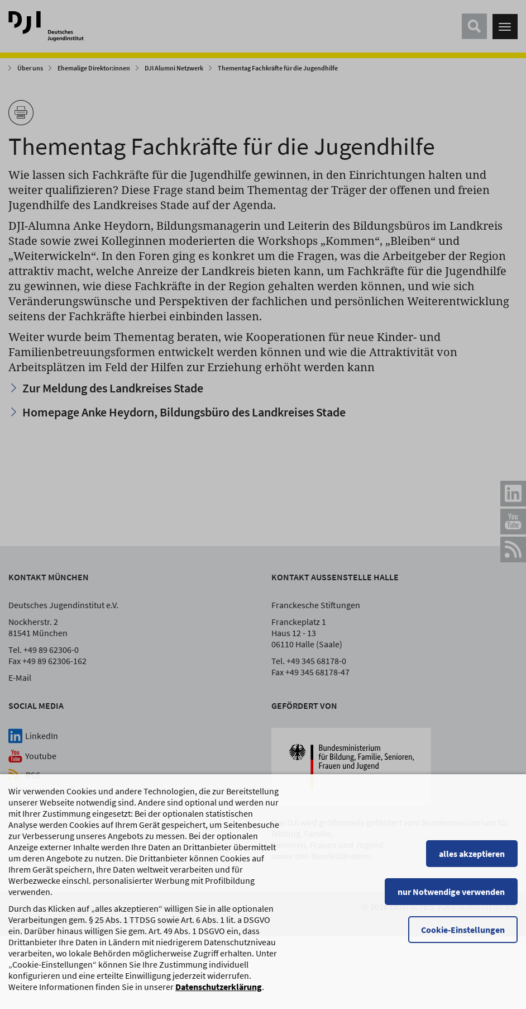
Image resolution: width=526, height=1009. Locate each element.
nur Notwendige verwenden (451, 897)
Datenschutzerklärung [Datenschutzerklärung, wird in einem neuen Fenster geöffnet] (218, 992)
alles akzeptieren (472, 859)
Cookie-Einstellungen (463, 935)
